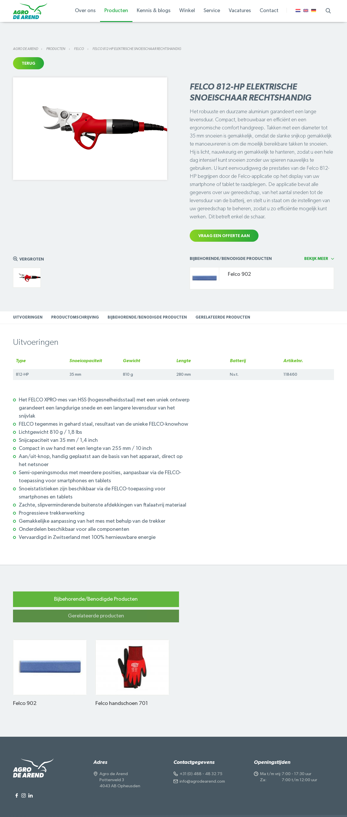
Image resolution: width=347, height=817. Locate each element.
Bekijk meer (316, 259)
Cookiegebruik (145, 807)
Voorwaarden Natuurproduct (190, 807)
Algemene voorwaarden (105, 807)
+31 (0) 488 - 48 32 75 (201, 758)
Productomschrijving (75, 317)
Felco (79, 49)
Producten (56, 49)
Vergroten (31, 259)
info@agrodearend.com (202, 766)
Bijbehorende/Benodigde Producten (147, 317)
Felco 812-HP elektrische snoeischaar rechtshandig (137, 49)
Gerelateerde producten (222, 317)
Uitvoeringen (28, 317)
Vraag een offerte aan (224, 236)
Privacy (71, 807)
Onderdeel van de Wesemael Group (250, 807)
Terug (28, 64)
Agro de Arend (25, 49)
